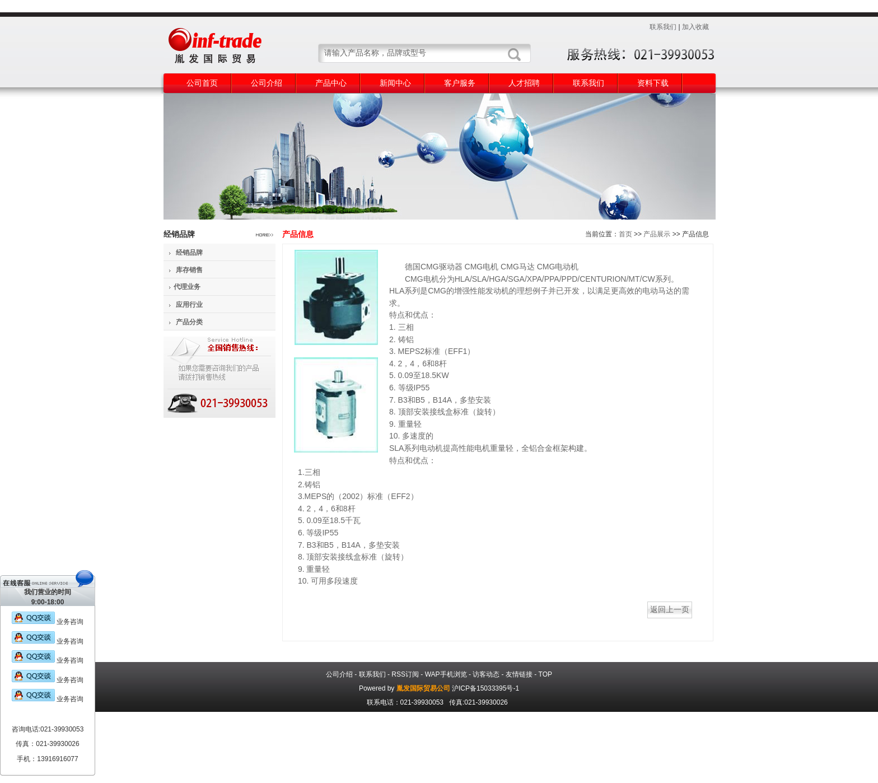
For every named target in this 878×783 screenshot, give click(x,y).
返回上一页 (669, 609)
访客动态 (486, 674)
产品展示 (656, 234)
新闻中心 (395, 82)
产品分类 (189, 322)
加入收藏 (695, 27)
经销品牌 (189, 253)
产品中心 (331, 82)
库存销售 (189, 270)
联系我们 (663, 27)
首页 (625, 234)
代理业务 (187, 287)
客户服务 (459, 82)
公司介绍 (266, 82)
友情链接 (519, 674)
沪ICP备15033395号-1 (485, 688)
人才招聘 (524, 82)
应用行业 (189, 305)
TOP (545, 674)
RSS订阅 (405, 674)
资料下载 (653, 82)
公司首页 (202, 82)
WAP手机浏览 (446, 674)
